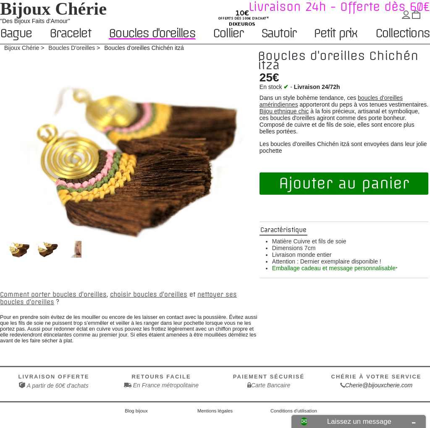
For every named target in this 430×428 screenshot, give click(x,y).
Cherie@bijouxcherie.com (379, 385)
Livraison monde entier (302, 254)
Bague (15, 33)
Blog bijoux (136, 410)
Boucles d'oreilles (152, 33)
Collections (402, 33)
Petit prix (335, 33)
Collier (228, 33)
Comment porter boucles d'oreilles (53, 294)
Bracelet (70, 33)
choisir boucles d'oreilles (148, 294)
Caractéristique (283, 230)
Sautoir (278, 33)
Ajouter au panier (344, 183)
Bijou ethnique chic (284, 111)
